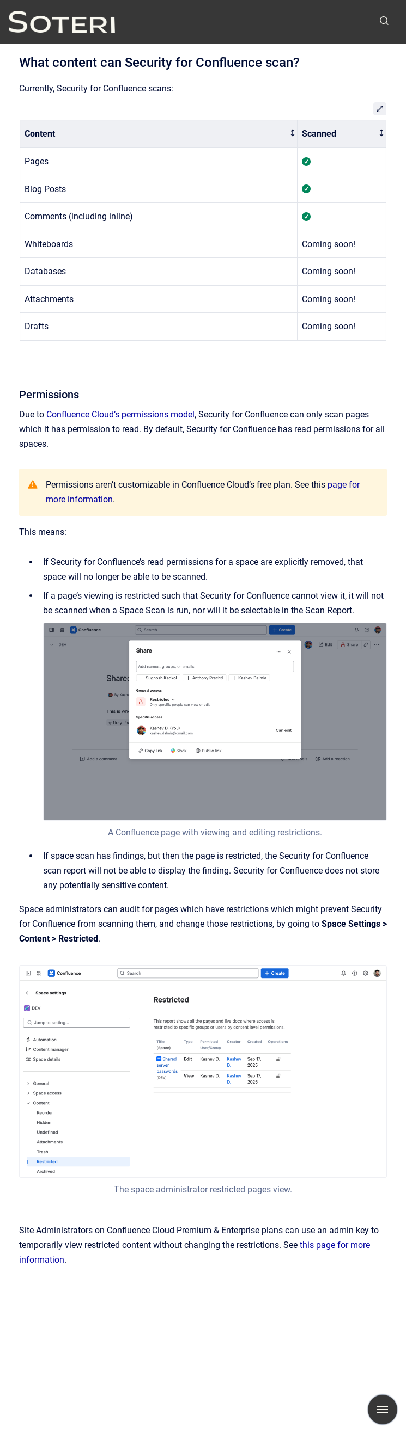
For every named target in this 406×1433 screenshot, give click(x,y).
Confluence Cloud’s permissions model (120, 414)
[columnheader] (159, 134)
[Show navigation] (382, 1409)
